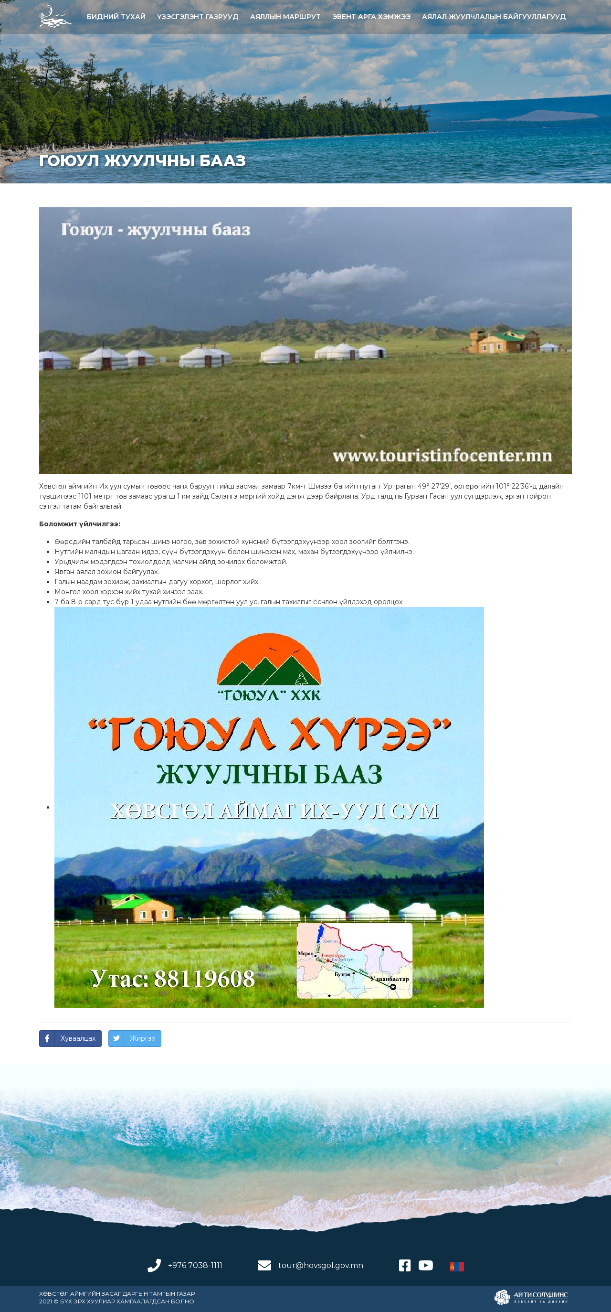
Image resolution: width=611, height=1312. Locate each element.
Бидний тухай (116, 16)
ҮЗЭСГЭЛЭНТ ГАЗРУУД (198, 16)
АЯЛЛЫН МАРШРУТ (285, 16)
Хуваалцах (78, 1038)
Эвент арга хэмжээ (371, 16)
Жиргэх (142, 1038)
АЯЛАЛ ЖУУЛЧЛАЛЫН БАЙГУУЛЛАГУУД (494, 16)
